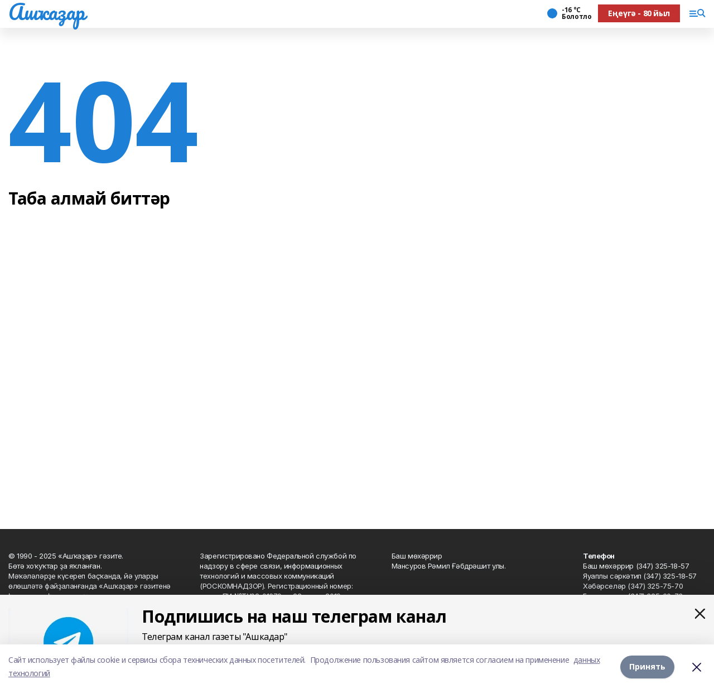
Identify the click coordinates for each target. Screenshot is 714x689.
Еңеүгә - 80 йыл (639, 13)
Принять (647, 666)
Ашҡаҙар (46, 12)
